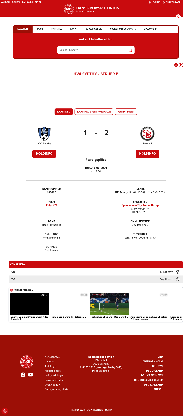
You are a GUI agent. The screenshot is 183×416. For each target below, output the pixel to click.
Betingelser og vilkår (56, 389)
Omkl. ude (51, 234)
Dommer (51, 247)
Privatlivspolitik (54, 380)
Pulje (51, 202)
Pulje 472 (51, 205)
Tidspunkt (140, 234)
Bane (51, 221)
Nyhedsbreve (52, 357)
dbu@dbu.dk (103, 371)
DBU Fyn (157, 366)
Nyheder (49, 361)
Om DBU (5, 3)
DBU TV (16, 3)
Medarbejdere (53, 371)
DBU (160, 357)
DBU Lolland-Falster (148, 380)
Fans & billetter (31, 3)
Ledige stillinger (54, 375)
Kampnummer (51, 189)
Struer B (147, 144)
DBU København (152, 375)
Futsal (158, 389)
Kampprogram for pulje (94, 112)
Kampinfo (63, 112)
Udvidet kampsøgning (123, 29)
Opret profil (172, 2)
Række (140, 189)
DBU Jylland (154, 371)
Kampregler (126, 112)
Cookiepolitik (52, 385)
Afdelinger (51, 366)
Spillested (140, 202)
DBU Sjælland (153, 385)
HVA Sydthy (44, 144)
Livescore (150, 29)
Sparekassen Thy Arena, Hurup (140, 205)
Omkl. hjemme (140, 221)
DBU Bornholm (152, 361)
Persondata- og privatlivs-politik (91, 410)
